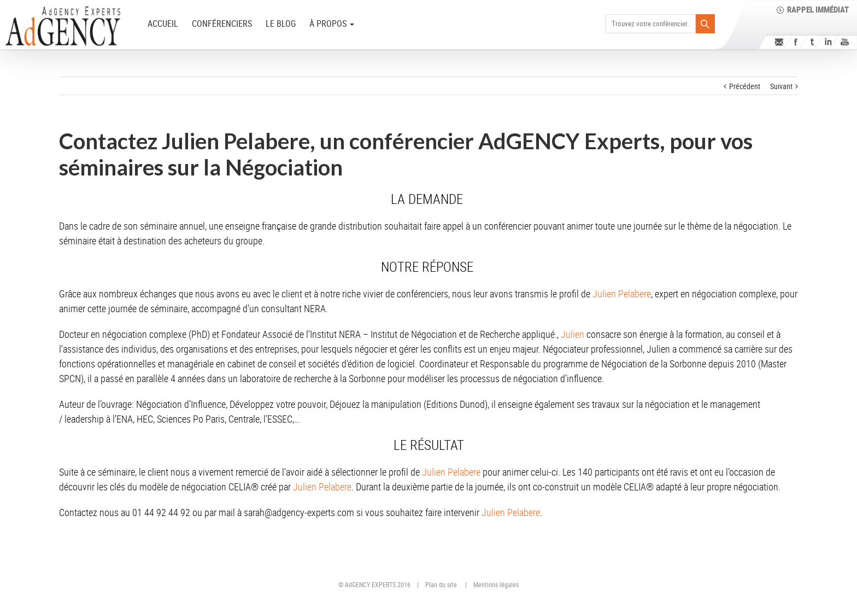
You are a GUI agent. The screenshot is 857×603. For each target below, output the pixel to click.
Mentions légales (496, 584)
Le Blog (281, 23)
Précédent (744, 86)
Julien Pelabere (621, 293)
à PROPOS (331, 23)
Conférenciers (222, 23)
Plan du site (441, 584)
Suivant (781, 86)
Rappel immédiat (818, 9)
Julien (572, 334)
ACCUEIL (163, 23)
